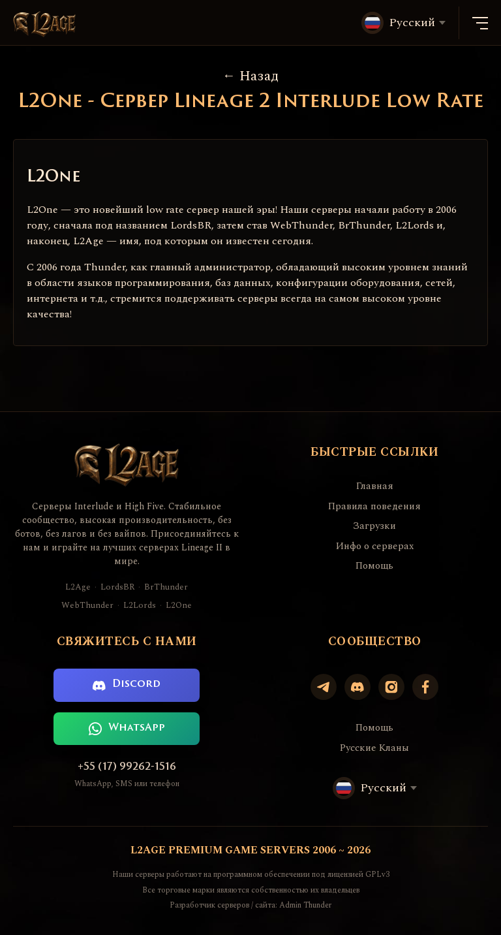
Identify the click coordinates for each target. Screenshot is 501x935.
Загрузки (374, 526)
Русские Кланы (374, 748)
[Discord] (357, 687)
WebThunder (87, 605)
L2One (179, 605)
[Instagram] (391, 687)
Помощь (374, 566)
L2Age (78, 587)
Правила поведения (374, 506)
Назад (250, 76)
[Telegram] (324, 687)
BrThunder (166, 587)
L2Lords (139, 605)
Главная (374, 486)
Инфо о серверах (375, 546)
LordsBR (117, 587)
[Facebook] (425, 687)
